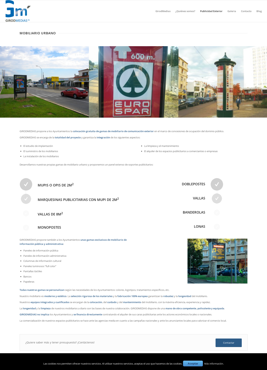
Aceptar (193, 363)
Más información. (214, 363)
